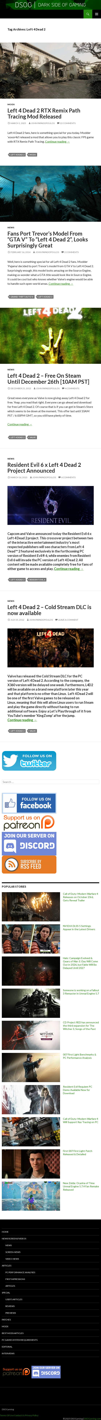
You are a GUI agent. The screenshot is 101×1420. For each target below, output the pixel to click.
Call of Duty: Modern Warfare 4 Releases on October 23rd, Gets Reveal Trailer (80, 897)
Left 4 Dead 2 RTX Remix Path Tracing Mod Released (43, 113)
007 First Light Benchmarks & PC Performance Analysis (79, 1056)
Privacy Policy (31, 1415)
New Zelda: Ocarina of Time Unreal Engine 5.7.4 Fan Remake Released (81, 1186)
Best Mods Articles (12, 1333)
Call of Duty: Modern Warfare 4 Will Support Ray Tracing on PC (80, 1120)
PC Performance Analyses (20, 1272)
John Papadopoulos (43, 123)
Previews (10, 1313)
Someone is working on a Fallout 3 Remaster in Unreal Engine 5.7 (81, 992)
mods (32, 154)
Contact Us (19, 1415)
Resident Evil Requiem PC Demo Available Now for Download (77, 1090)
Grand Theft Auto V (22, 297)
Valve (32, 437)
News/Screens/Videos (14, 1238)
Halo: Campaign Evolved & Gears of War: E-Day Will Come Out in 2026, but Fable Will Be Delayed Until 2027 (80, 962)
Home (5, 1231)
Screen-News (12, 1252)
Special (6, 1292)
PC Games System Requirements (19, 1340)
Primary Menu (96, 14)
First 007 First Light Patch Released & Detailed (77, 1152)
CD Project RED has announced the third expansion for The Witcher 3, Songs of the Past (81, 1025)
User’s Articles (13, 1299)
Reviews (10, 1306)
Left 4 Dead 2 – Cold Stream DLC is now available (49, 610)
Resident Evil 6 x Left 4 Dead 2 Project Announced (44, 467)
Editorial (7, 1346)
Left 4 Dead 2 (17, 154)
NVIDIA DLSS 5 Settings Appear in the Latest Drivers (79, 927)
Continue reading (57, 141)
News (10, 227)
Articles (6, 1265)
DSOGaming (8, 1409)
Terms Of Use (7, 1415)
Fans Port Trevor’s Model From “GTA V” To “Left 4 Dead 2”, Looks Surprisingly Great (47, 239)
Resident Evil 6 (37, 579)
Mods (11, 104)
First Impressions (15, 1279)
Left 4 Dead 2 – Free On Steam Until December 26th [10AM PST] (48, 378)
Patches (6, 1319)
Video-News (12, 1258)
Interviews (8, 1353)
